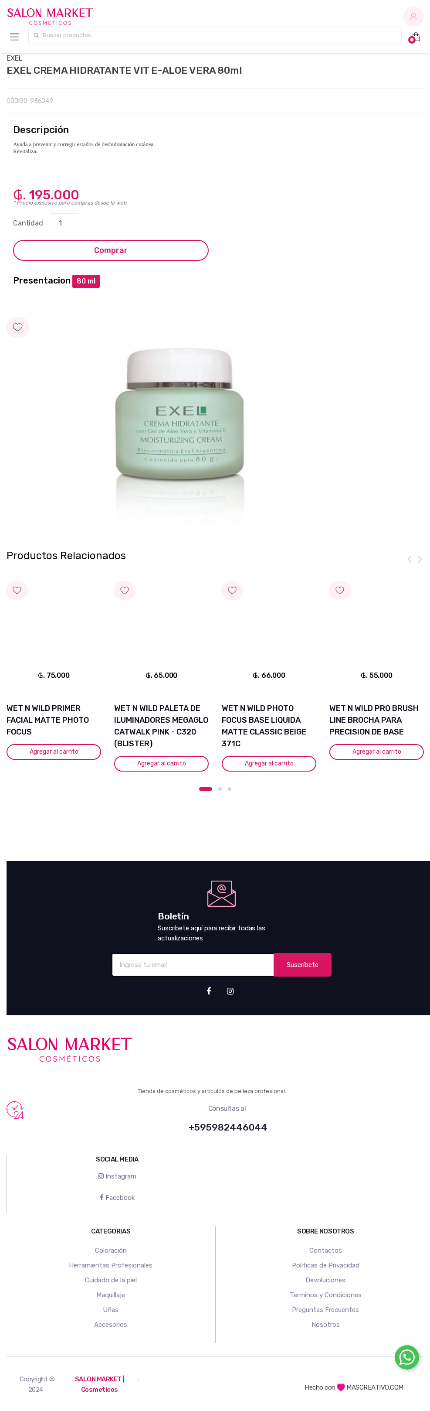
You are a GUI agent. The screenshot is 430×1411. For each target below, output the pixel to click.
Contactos (325, 1250)
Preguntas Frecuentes (325, 1310)
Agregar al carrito (53, 751)
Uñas (111, 1310)
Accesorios (110, 1325)
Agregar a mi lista (215, 319)
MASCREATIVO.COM (370, 1387)
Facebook (117, 1197)
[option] (180, 422)
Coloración (111, 1250)
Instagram (117, 1176)
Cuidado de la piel (111, 1280)
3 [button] (229, 789)
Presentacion (42, 280)
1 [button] (205, 789)
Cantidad (28, 223)
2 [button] (220, 789)
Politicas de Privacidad (325, 1265)
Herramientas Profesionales (110, 1265)
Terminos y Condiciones (326, 1295)
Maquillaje (110, 1295)
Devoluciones (325, 1280)
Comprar (111, 250)
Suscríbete (302, 965)
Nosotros (325, 1325)
